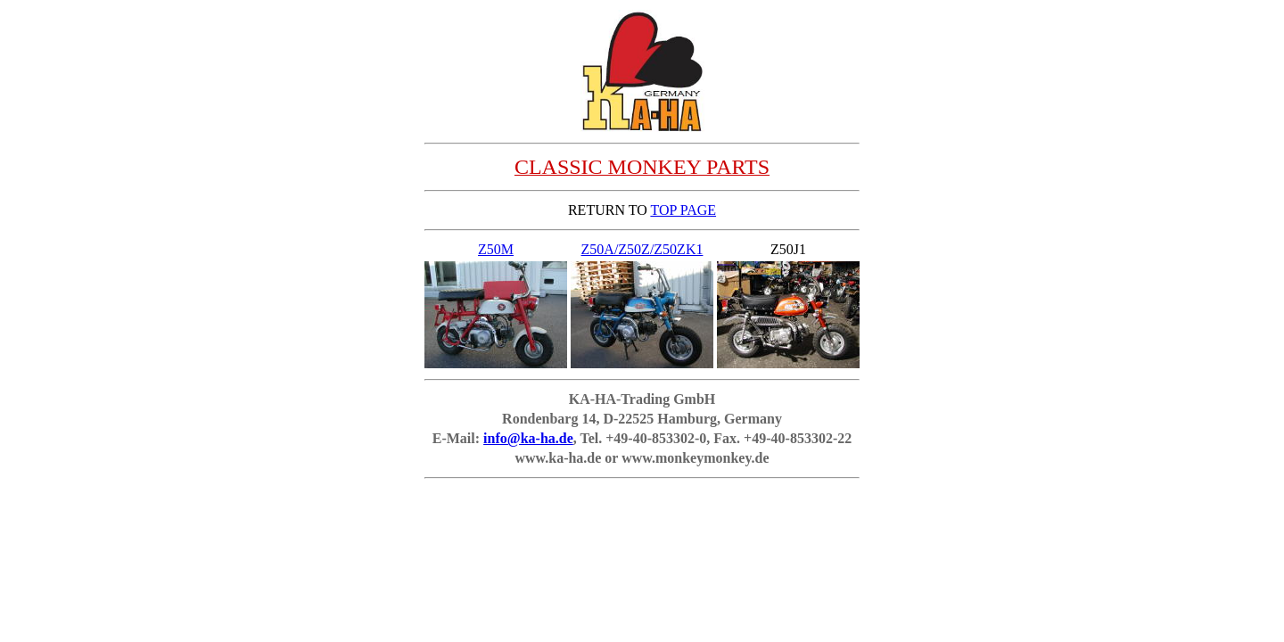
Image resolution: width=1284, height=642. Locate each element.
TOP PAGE (683, 210)
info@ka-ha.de (528, 438)
